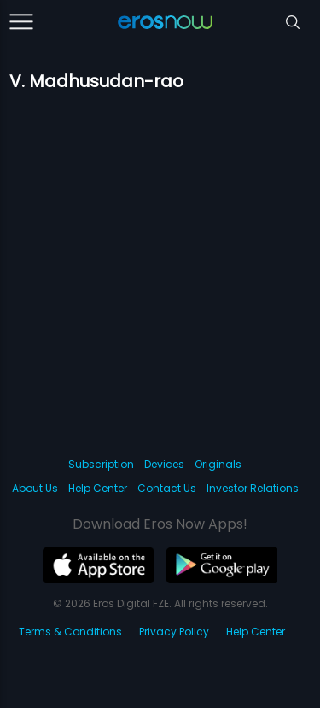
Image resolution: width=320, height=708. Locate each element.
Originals (218, 464)
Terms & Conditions (70, 631)
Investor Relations (253, 488)
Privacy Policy (174, 631)
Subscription (101, 464)
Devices (164, 464)
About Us (35, 488)
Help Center (97, 488)
